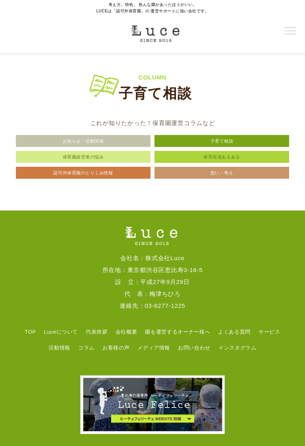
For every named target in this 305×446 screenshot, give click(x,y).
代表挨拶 (97, 332)
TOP (30, 332)
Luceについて (61, 332)
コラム (86, 348)
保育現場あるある (221, 156)
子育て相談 (222, 141)
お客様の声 (115, 348)
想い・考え (222, 172)
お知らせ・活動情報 (83, 141)
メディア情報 (153, 348)
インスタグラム (237, 348)
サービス (269, 332)
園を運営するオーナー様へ (177, 332)
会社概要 (126, 332)
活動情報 (59, 348)
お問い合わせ (194, 348)
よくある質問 (234, 332)
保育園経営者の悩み (83, 156)
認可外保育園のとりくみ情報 (83, 172)
